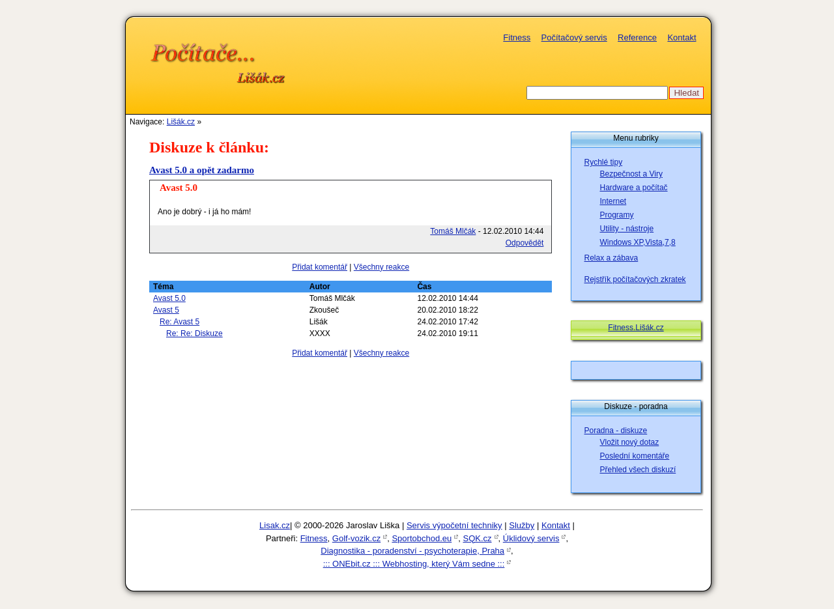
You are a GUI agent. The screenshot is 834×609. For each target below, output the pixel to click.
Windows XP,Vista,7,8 (638, 242)
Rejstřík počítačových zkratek (635, 279)
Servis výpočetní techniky (454, 525)
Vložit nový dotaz (629, 442)
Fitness (516, 37)
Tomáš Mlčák (453, 231)
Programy (617, 215)
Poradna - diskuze (616, 430)
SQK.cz (477, 538)
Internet (613, 201)
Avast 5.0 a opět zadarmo (201, 170)
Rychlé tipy (603, 162)
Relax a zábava (611, 257)
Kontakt (681, 37)
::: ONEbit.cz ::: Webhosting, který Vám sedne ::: (414, 564)
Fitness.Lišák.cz (635, 327)
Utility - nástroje (627, 228)
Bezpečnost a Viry (631, 173)
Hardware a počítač (634, 187)
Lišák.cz (181, 121)
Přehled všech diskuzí (638, 469)
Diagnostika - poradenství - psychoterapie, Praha (412, 551)
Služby (521, 525)
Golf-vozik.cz (356, 538)
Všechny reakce (381, 267)
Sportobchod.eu (422, 538)
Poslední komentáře (635, 455)
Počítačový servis (574, 37)
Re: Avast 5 (179, 321)
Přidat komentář (319, 267)
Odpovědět (525, 243)
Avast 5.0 (169, 298)
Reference (637, 37)
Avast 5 (166, 310)
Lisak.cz (274, 525)
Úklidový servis (531, 538)
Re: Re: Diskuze (194, 333)
